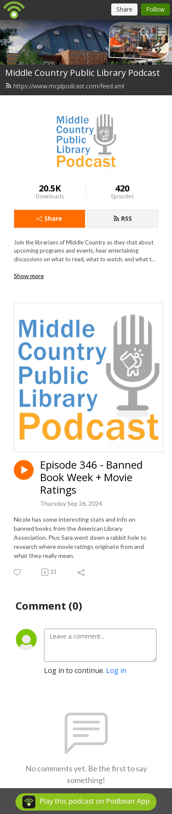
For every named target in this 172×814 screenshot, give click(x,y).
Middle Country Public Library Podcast (82, 72)
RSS (122, 218)
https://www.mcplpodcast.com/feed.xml (64, 86)
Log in (116, 670)
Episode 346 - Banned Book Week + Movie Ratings (91, 477)
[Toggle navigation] (162, 32)
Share (49, 218)
